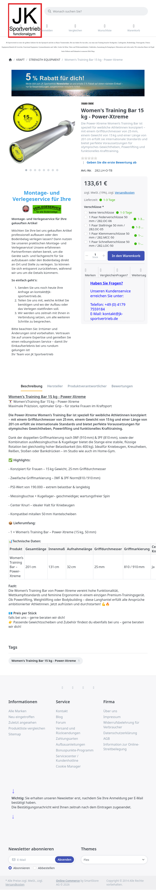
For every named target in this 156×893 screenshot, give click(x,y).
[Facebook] (62, 687)
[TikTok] (83, 687)
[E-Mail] (31, 859)
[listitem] (41, 133)
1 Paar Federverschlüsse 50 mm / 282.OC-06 (117, 219)
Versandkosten (125, 192)
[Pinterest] (93, 687)
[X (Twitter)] (72, 687)
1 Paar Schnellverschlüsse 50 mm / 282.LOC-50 (117, 244)
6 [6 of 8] (48, 170)
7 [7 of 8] (53, 170)
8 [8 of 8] (57, 170)
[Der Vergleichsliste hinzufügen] (108, 272)
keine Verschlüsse (110, 213)
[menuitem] (45, 660)
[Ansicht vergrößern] (41, 133)
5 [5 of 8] (44, 170)
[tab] (31, 386)
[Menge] (95, 256)
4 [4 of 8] (39, 170)
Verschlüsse (92, 207)
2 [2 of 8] (31, 170)
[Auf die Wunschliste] (90, 272)
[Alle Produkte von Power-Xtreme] (87, 103)
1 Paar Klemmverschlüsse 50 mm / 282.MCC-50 (117, 235)
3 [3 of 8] (35, 170)
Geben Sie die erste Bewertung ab (111, 162)
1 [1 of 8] (26, 170)
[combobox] (96, 11)
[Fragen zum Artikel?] (122, 272)
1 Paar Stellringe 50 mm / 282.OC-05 (117, 227)
